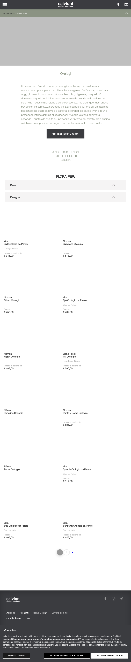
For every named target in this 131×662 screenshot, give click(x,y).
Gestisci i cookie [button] (16, 655)
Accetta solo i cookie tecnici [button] (67, 655)
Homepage (9, 13)
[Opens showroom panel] (118, 4)
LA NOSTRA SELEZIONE (65, 152)
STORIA (65, 159)
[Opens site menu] (4, 4)
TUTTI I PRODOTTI (65, 155)
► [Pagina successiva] (72, 552)
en (28, 618)
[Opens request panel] (126, 4)
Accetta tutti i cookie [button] (110, 655)
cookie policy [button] (108, 639)
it (23, 618)
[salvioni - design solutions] (65, 4)
